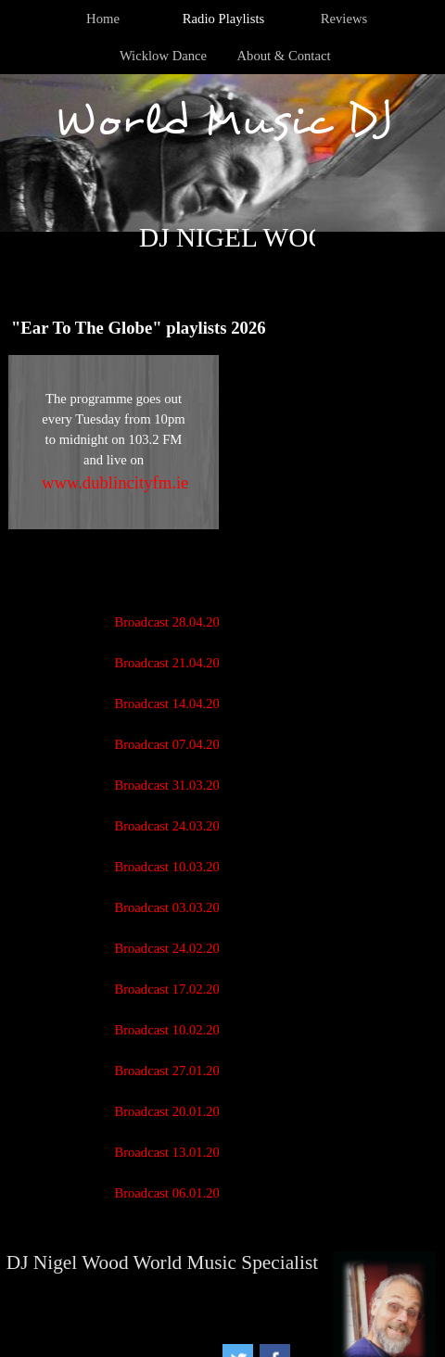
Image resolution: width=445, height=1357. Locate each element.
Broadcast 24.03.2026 (173, 825)
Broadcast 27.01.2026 (173, 1070)
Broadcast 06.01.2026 (173, 1193)
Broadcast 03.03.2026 (173, 907)
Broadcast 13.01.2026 (173, 1152)
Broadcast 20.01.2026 (173, 1111)
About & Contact (284, 55)
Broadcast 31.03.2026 (173, 785)
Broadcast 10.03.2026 (173, 866)
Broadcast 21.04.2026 (173, 662)
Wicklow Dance (163, 55)
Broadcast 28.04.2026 (173, 622)
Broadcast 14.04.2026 (173, 703)
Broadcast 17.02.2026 (173, 989)
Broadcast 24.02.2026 (173, 948)
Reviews (344, 18)
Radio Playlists (223, 18)
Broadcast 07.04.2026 (173, 744)
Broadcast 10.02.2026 (173, 1029)
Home (103, 18)
